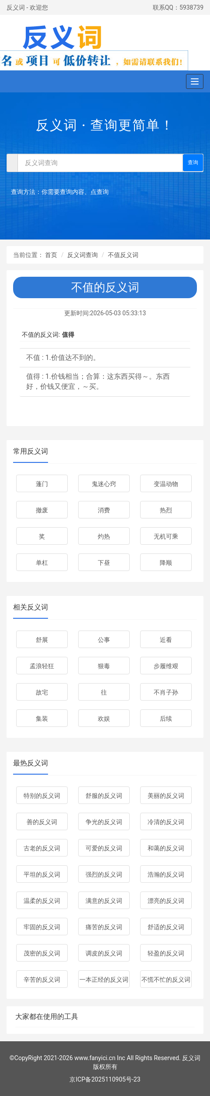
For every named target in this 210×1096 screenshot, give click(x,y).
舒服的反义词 (104, 795)
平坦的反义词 (42, 874)
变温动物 (166, 483)
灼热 (104, 536)
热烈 (166, 510)
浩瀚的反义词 (166, 874)
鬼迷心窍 (104, 483)
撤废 (42, 510)
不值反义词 (123, 254)
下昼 (104, 562)
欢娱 (104, 718)
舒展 (42, 639)
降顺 (166, 562)
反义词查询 (82, 254)
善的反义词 (42, 821)
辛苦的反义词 (42, 979)
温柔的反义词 (42, 900)
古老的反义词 (42, 848)
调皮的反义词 (104, 953)
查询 (193, 162)
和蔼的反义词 (166, 848)
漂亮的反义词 (166, 900)
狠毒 (104, 666)
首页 (51, 254)
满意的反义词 (104, 900)
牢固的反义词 (42, 926)
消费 (104, 510)
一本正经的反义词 (103, 979)
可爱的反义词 (104, 848)
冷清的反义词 (166, 821)
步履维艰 (166, 666)
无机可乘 (166, 536)
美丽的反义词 (166, 795)
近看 (166, 639)
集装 (42, 718)
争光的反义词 (104, 821)
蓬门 (42, 483)
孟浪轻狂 (42, 666)
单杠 (42, 562)
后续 (166, 718)
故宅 (42, 692)
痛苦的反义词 (104, 926)
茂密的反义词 (42, 953)
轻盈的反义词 (166, 953)
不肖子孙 (166, 692)
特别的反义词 (42, 795)
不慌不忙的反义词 (165, 979)
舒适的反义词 (166, 926)
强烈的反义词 (104, 874)
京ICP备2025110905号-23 (104, 1079)
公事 (104, 639)
